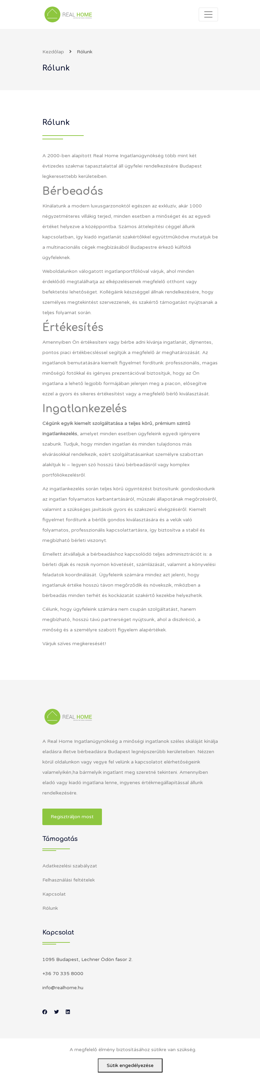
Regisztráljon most (72, 817)
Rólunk (50, 908)
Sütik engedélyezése (130, 1065)
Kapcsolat (54, 894)
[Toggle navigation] (208, 14)
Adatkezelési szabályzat (69, 866)
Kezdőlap (53, 52)
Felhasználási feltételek (68, 880)
